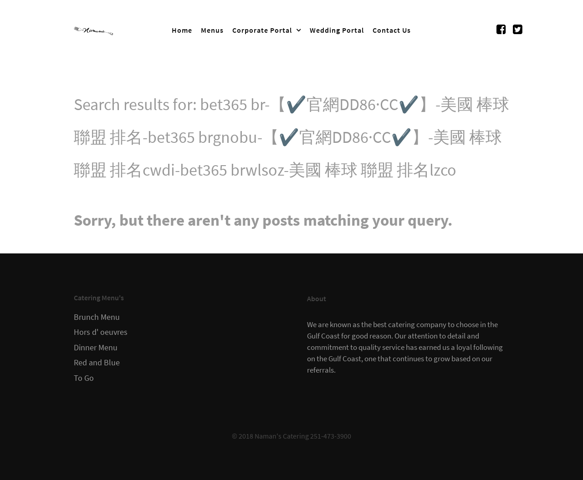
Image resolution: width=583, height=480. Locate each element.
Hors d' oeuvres (101, 332)
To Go (84, 378)
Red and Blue (97, 363)
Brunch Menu (97, 317)
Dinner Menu (96, 348)
